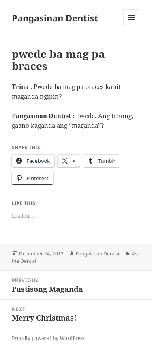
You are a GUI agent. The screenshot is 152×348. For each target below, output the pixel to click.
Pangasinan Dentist (55, 18)
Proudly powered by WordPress (48, 338)
